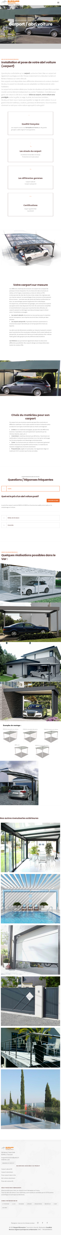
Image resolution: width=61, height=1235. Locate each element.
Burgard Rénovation (20, 1227)
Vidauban (21, 1204)
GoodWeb (49, 1227)
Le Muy (55, 1204)
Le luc (14, 1204)
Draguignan (38, 1204)
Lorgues (29, 1204)
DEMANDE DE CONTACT (8, 1163)
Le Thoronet (6, 1204)
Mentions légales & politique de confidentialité (23, 1229)
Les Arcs (4, 1207)
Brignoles (48, 1204)
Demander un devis (53, 500)
